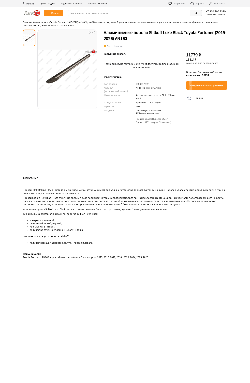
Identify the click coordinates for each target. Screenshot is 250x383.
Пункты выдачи (47, 3)
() (148, 113)
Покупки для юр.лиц (98, 3)
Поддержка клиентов (71, 3)
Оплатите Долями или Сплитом (204, 73)
